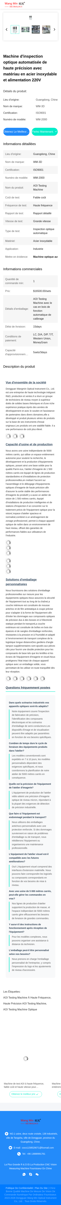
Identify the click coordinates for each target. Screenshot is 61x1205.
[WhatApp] (24, 1174)
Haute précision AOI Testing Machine (24, 1003)
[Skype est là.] (30, 1174)
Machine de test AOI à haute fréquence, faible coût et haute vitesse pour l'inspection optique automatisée (24, 1085)
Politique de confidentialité (19, 1188)
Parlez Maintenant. (43, 131)
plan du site (41, 1188)
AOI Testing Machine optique (20, 1009)
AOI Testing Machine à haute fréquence (27, 997)
